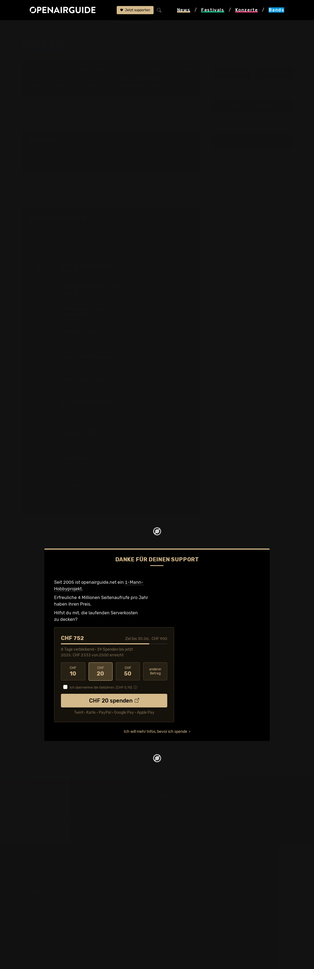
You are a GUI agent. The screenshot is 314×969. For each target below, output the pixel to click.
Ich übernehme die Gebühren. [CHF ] (101, 687)
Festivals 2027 (45, 830)
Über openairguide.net (53, 900)
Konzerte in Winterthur (183, 823)
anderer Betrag (155, 671)
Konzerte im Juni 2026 (183, 843)
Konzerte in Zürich (179, 810)
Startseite (31, 28)
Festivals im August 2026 (56, 850)
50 (128, 671)
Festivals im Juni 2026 (53, 837)
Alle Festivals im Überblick (56, 863)
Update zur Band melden (253, 105)
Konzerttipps (173, 804)
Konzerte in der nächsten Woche (193, 837)
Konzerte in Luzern (179, 830)
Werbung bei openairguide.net (61, 913)
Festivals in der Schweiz (54, 810)
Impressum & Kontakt (52, 926)
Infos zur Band (232, 72)
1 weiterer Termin (50, 500)
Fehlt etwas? (183, 218)
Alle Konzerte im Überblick (187, 869)
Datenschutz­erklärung (53, 919)
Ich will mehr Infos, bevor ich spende (155, 731)
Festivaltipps (43, 804)
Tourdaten (274, 72)
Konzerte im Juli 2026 (183, 850)
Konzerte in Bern (177, 817)
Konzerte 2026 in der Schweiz (191, 856)
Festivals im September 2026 (60, 856)
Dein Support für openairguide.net (65, 906)
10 (73, 671)
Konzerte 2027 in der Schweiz (191, 863)
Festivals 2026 (45, 823)
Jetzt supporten (135, 10)
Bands (53, 28)
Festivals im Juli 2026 (52, 843)
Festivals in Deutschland (55, 817)
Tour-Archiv (68, 79)
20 (100, 671)
